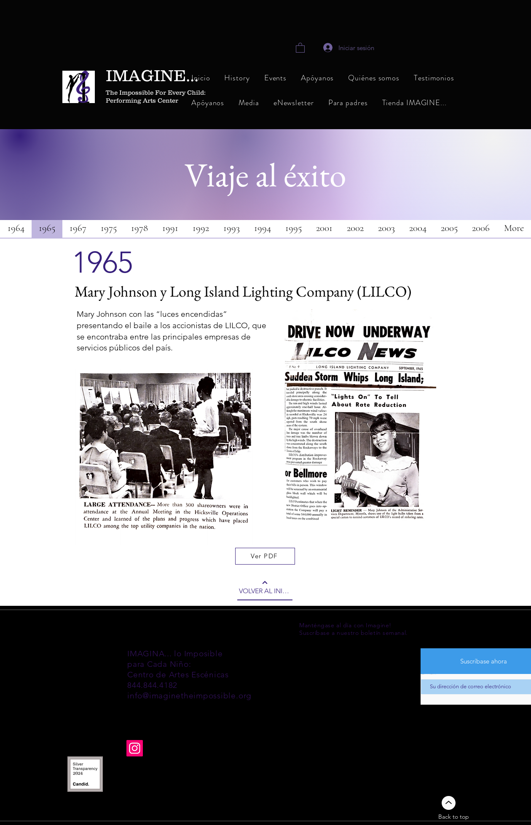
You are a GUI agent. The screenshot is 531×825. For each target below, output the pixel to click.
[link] (300, 47)
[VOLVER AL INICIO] (264, 587)
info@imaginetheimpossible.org (189, 695)
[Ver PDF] (265, 556)
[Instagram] (134, 748)
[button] (373, 78)
